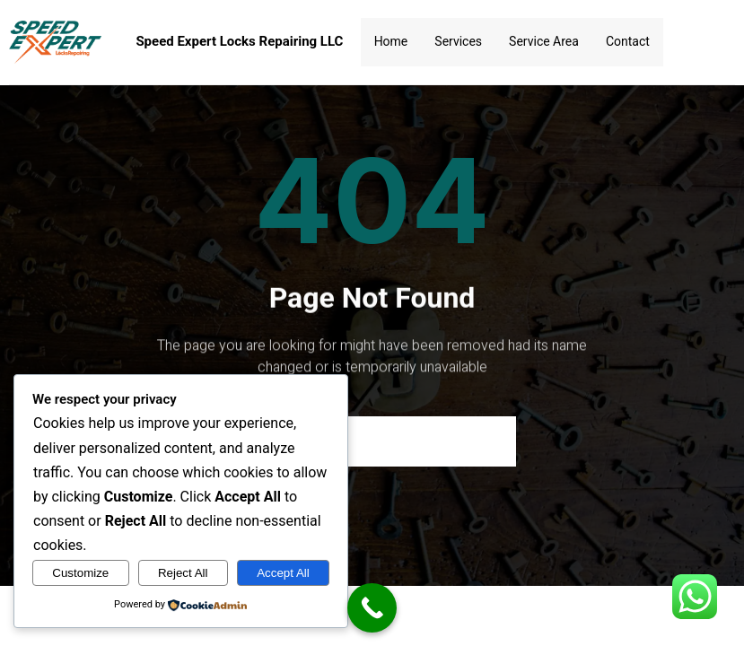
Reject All (183, 573)
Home (391, 41)
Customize (80, 573)
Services (458, 41)
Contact (628, 41)
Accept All (283, 573)
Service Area (544, 41)
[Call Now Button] (372, 608)
